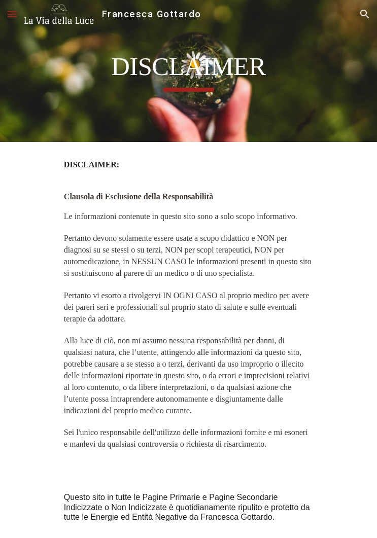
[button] (12, 14)
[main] (188, 71)
